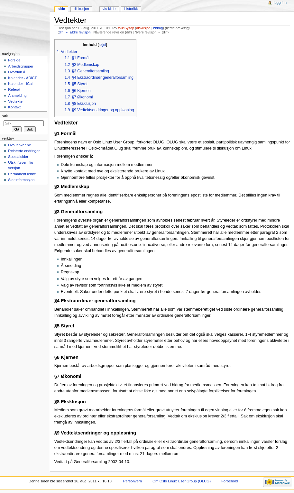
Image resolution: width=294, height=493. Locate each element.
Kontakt (14, 107)
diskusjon (143, 28)
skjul (102, 45)
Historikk (131, 9)
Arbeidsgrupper (20, 66)
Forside (14, 60)
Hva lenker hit (19, 145)
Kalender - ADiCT (22, 78)
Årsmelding (17, 95)
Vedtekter (15, 101)
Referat (14, 89)
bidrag (158, 28)
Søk (5, 116)
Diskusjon (81, 9)
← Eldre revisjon (77, 32)
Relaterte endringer (24, 151)
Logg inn (280, 3)
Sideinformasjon (21, 180)
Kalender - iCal (20, 84)
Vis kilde (109, 9)
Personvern (132, 481)
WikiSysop (126, 28)
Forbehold (229, 481)
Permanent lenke (22, 174)
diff (61, 32)
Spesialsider (18, 157)
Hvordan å (16, 72)
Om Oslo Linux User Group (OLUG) (181, 481)
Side (61, 9)
